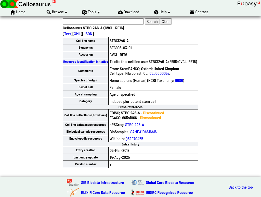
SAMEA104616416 (143, 131)
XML (77, 33)
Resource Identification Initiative (85, 61)
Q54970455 (134, 138)
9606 (179, 80)
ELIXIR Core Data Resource (103, 192)
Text (67, 33)
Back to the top (241, 187)
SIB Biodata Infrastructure (102, 182)
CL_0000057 (159, 73)
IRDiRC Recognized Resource (169, 192)
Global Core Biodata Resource (170, 182)
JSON (88, 33)
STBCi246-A (134, 124)
